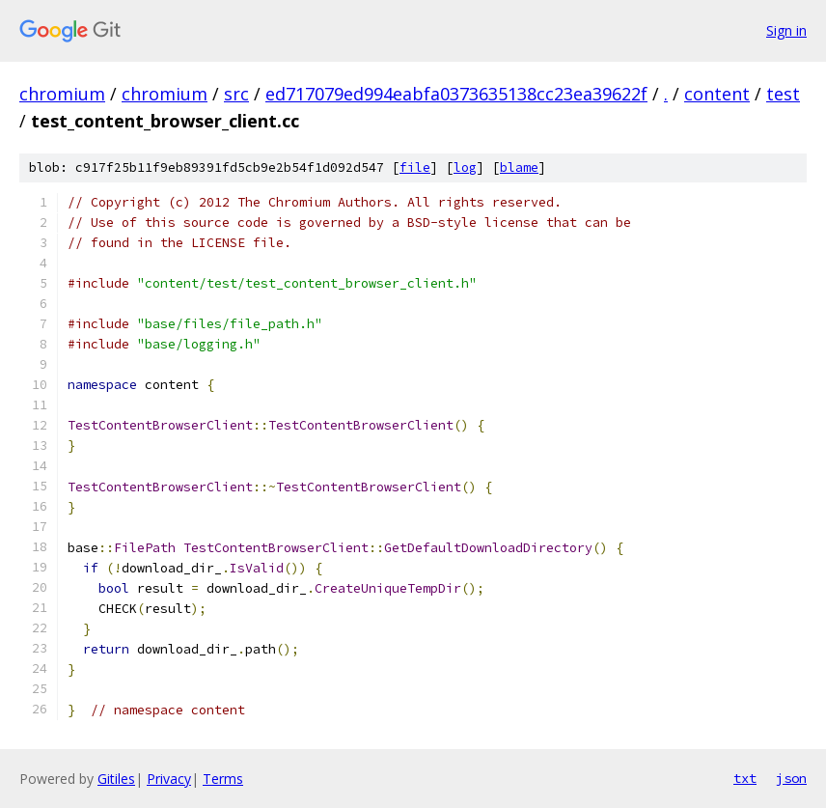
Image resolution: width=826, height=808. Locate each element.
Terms (223, 778)
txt (745, 778)
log (465, 167)
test (783, 93)
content (717, 93)
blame (519, 167)
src (236, 93)
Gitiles (116, 778)
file (414, 167)
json (791, 778)
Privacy (169, 778)
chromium (62, 93)
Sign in (786, 30)
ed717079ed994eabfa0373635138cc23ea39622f (456, 93)
